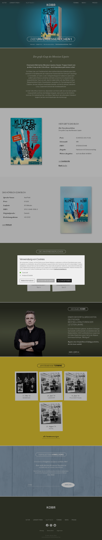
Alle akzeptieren (64, 280)
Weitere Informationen (27, 280)
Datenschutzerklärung (60, 269)
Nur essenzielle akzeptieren (45, 280)
